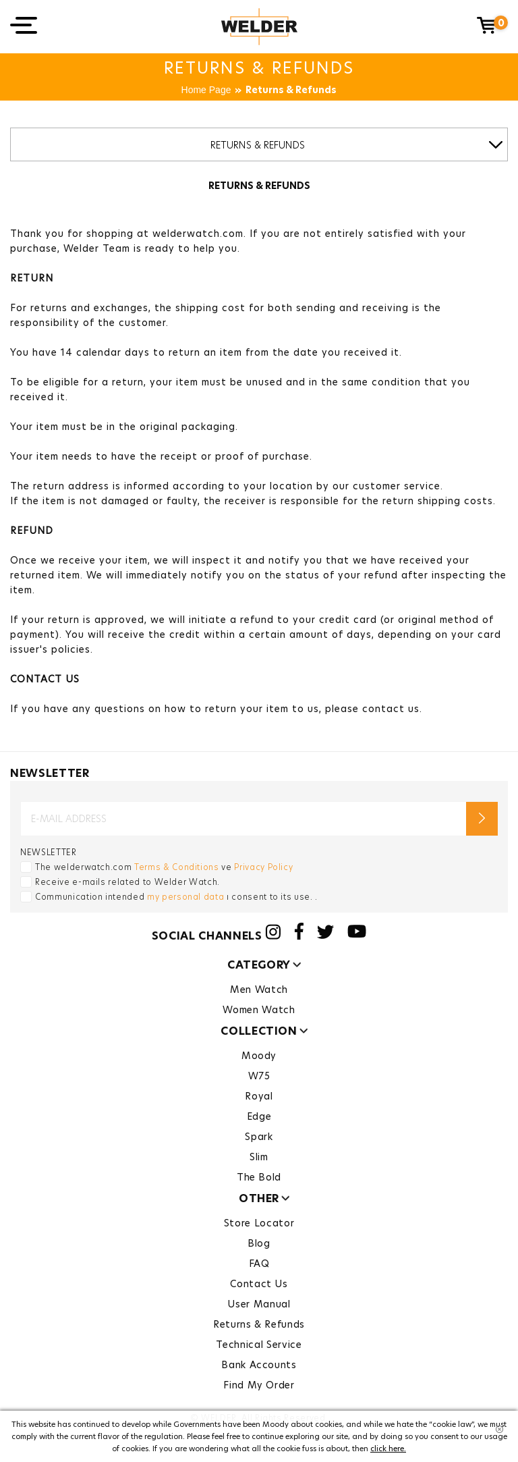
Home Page (206, 90)
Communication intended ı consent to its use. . (176, 896)
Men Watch (259, 989)
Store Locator (259, 1223)
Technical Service (258, 1344)
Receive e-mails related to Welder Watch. (127, 882)
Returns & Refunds (291, 90)
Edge (259, 1116)
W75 (259, 1076)
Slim (259, 1157)
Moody (259, 1055)
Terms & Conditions (176, 867)
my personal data (185, 896)
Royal (258, 1096)
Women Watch (259, 1010)
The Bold (259, 1177)
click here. (388, 1448)
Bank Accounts (258, 1365)
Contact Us (259, 1284)
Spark (258, 1136)
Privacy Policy (263, 867)
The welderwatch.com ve (164, 867)
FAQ (259, 1263)
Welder (259, 26)
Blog (259, 1243)
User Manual (258, 1304)
